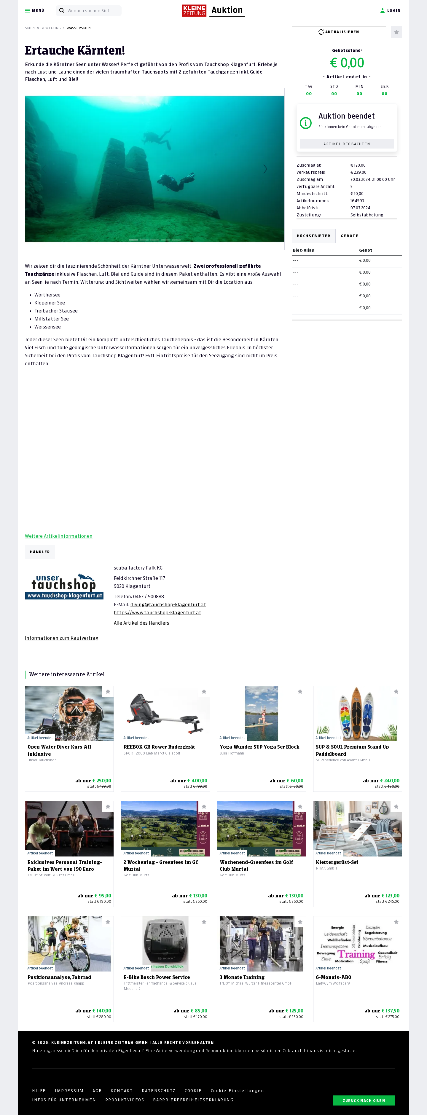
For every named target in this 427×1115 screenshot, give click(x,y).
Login (390, 10)
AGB (97, 1091)
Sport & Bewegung (43, 28)
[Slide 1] (133, 240)
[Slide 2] (144, 240)
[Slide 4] (165, 240)
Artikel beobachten (347, 144)
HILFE (39, 1091)
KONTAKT (122, 1091)
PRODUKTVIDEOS (124, 1100)
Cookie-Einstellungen (237, 1091)
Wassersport (79, 28)
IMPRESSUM (69, 1091)
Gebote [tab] (350, 236)
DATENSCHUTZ (159, 1091)
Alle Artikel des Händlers (141, 622)
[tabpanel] (155, 593)
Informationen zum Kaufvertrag (61, 638)
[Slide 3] (154, 240)
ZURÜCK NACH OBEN (364, 1101)
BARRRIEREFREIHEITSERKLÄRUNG (193, 1100)
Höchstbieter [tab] (314, 236)
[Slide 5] (176, 240)
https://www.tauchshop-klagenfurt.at (157, 612)
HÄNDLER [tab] (40, 552)
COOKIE (193, 1091)
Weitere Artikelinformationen (59, 536)
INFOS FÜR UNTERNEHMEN (64, 1100)
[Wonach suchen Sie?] (94, 10)
